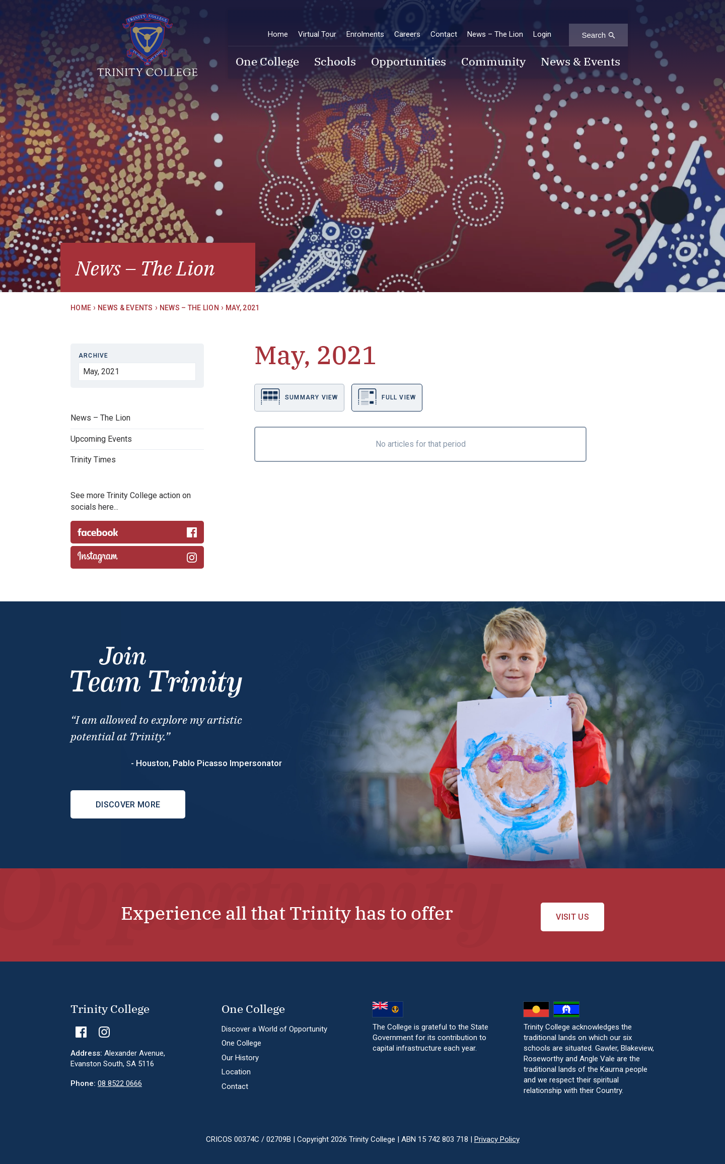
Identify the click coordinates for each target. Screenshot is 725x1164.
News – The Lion (495, 24)
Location (236, 1063)
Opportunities (408, 52)
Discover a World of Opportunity (274, 1020)
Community (493, 52)
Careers (407, 24)
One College (267, 52)
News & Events (580, 52)
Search (594, 25)
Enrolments (365, 24)
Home (278, 24)
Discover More (128, 804)
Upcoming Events (101, 439)
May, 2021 (243, 308)
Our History (240, 1049)
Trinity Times (93, 459)
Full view (387, 396)
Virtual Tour (317, 24)
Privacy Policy (497, 1130)
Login (542, 24)
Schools (335, 52)
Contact (443, 24)
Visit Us (572, 909)
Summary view (299, 396)
